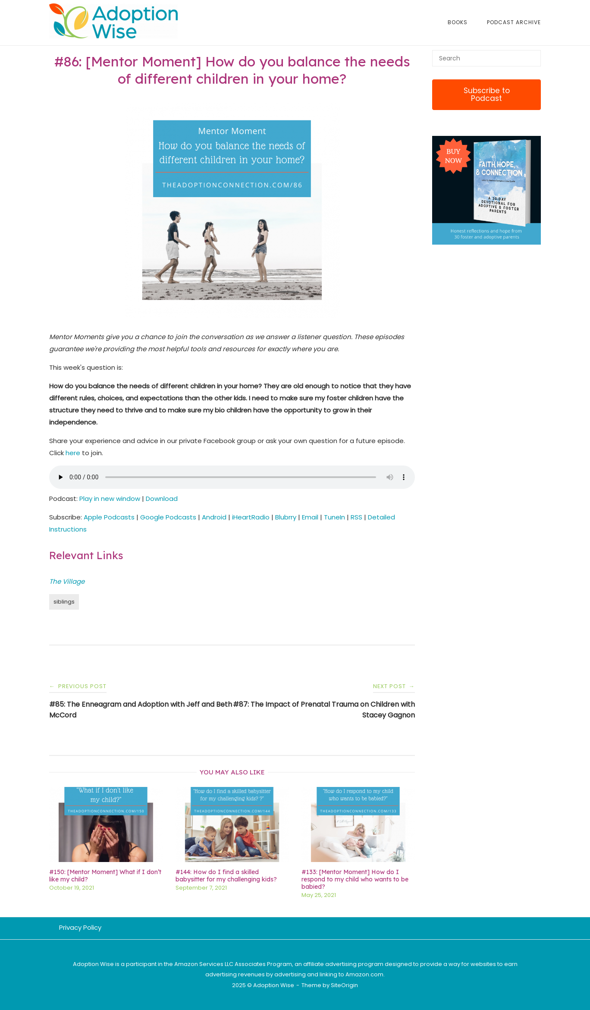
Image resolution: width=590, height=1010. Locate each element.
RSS (356, 517)
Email (310, 517)
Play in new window (109, 498)
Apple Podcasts (109, 517)
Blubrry (285, 517)
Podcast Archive (514, 22)
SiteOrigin (344, 985)
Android (214, 517)
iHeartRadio (251, 517)
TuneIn (334, 517)
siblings (64, 602)
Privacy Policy (80, 927)
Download (162, 498)
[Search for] (486, 58)
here (73, 452)
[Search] (531, 54)
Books (458, 22)
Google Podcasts (168, 517)
